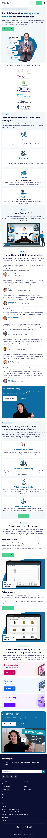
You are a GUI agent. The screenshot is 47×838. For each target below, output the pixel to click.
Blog (3, 803)
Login (3, 797)
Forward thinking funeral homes (10, 809)
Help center (5, 817)
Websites (26, 786)
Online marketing (28, 784)
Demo (3, 794)
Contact (4, 792)
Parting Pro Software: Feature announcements (15, 814)
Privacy (22, 831)
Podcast (4, 806)
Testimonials (5, 789)
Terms (16, 831)
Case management (7, 784)
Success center (6, 820)
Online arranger (6, 786)
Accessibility (28, 831)
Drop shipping (27, 789)
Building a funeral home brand (10, 812)
